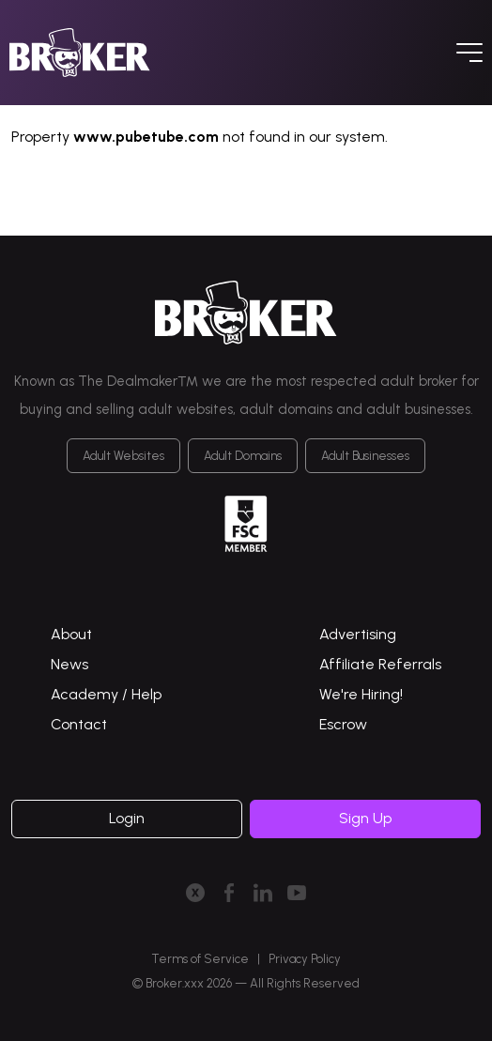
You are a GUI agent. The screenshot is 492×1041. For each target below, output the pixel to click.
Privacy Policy (305, 959)
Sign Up (365, 818)
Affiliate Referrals (380, 664)
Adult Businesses (365, 456)
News (69, 664)
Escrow (343, 724)
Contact (79, 724)
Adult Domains (243, 456)
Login (127, 818)
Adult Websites (123, 456)
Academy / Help (106, 694)
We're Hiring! (361, 694)
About (71, 634)
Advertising (357, 634)
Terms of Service (200, 959)
